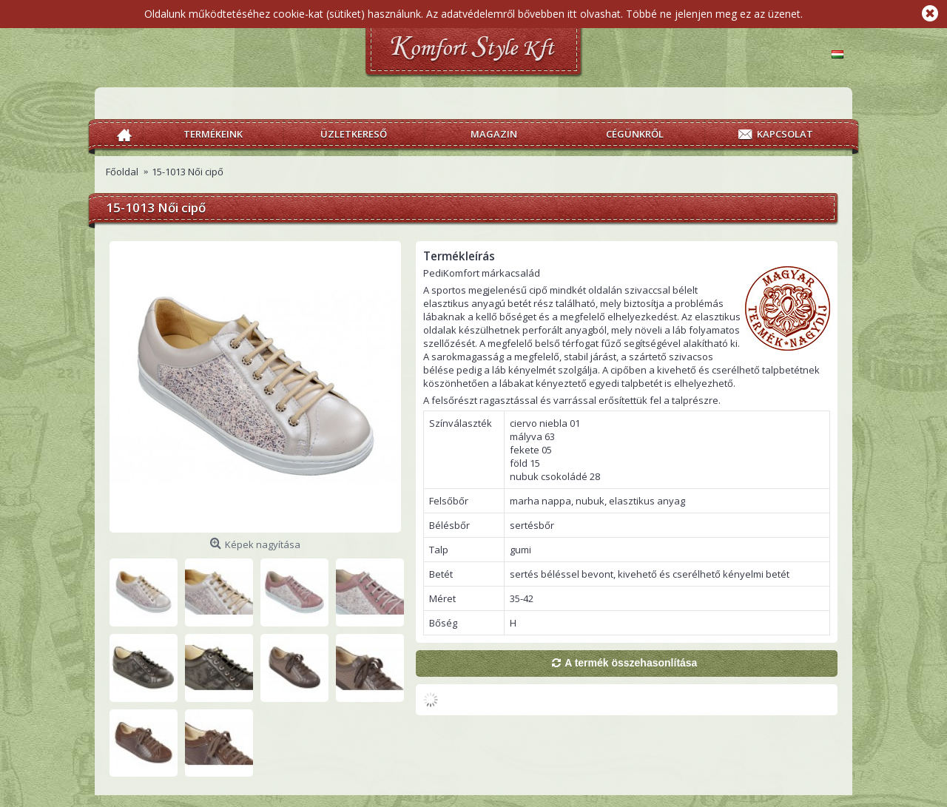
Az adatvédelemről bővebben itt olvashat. (524, 14)
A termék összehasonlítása (631, 663)
